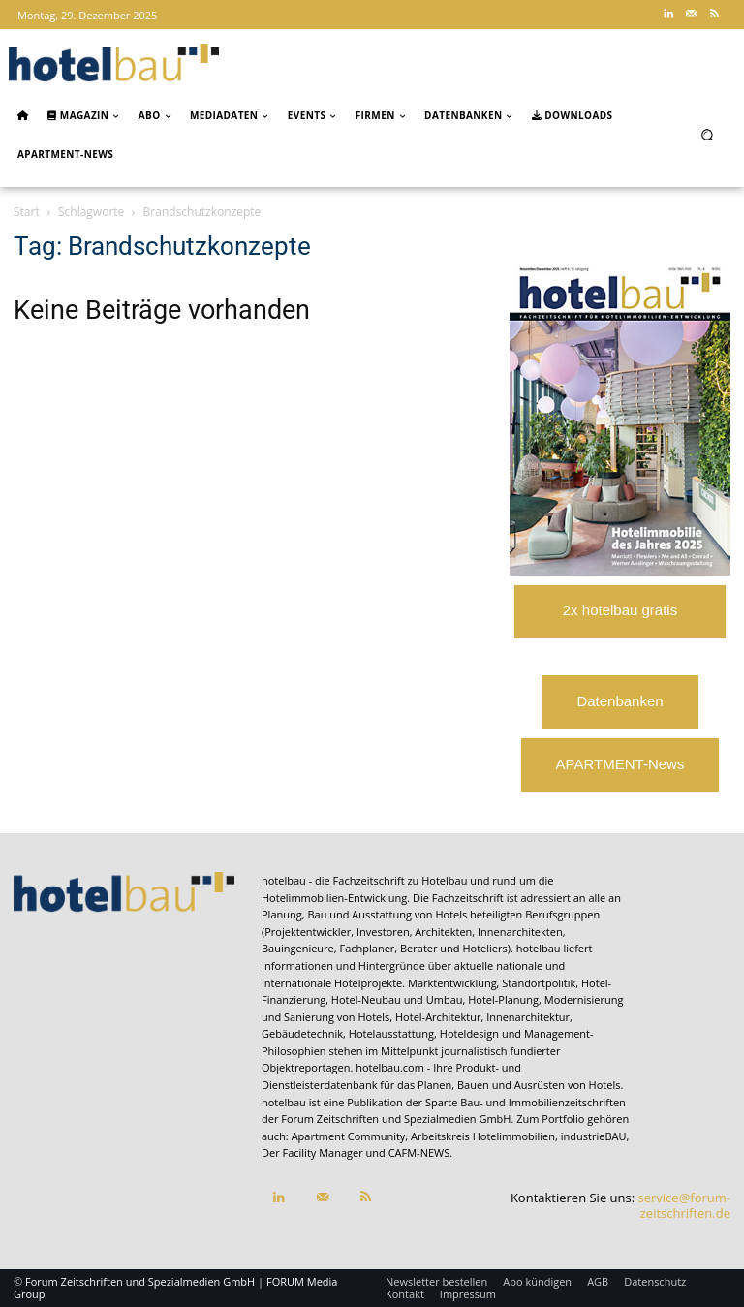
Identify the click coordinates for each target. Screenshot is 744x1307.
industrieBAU (594, 1136)
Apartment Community (349, 1136)
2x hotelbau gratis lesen (620, 620)
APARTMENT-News (620, 764)
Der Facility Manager (312, 1152)
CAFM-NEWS (419, 1152)
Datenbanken (619, 701)
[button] (708, 134)
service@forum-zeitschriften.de (684, 1205)
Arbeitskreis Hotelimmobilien (483, 1136)
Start (27, 211)
